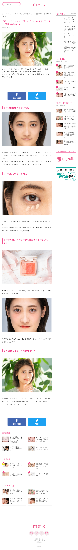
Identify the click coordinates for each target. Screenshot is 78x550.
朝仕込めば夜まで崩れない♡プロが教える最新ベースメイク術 (70, 49)
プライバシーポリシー (39, 540)
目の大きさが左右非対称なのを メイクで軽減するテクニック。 (42, 466)
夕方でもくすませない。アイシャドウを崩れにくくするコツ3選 (16, 501)
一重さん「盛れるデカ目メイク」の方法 (70, 94)
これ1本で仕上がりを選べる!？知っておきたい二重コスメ (42, 491)
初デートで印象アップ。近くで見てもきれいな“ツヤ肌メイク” (42, 501)
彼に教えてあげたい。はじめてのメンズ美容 (70, 142)
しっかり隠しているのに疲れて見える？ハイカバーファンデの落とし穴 (16, 439)
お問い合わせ (39, 539)
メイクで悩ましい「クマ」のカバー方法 (16, 448)
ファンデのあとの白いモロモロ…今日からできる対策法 (42, 439)
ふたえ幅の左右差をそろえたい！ (16, 474)
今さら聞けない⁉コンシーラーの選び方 (42, 448)
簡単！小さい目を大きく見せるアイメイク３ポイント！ (16, 465)
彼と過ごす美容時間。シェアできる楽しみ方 (16, 491)
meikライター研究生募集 (42, 474)
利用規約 (39, 542)
